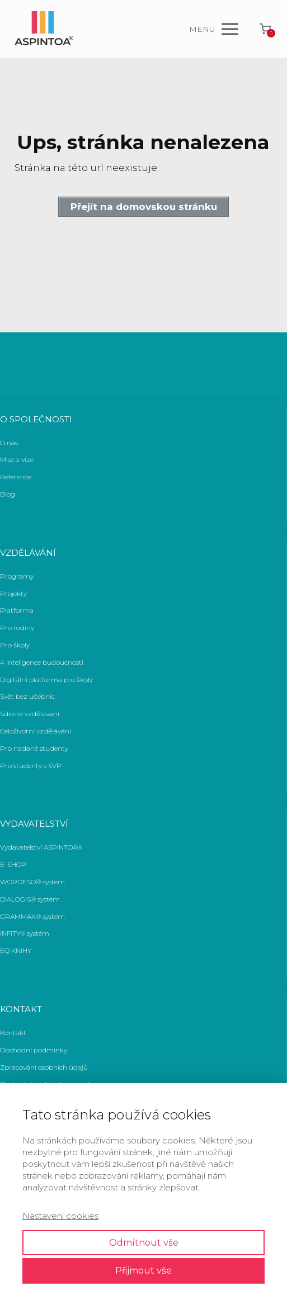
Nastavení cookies (60, 1215)
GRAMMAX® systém (32, 916)
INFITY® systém (24, 933)
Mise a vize (17, 459)
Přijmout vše (143, 1270)
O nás (9, 442)
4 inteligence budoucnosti (41, 662)
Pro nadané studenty (34, 748)
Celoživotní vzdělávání (35, 731)
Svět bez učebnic (27, 696)
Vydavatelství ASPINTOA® (41, 847)
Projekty (13, 593)
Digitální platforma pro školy (46, 679)
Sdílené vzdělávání (29, 713)
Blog (7, 494)
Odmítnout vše (143, 1242)
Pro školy (15, 645)
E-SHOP (13, 864)
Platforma (17, 610)
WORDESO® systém (32, 882)
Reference (15, 477)
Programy (17, 576)
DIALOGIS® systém (30, 899)
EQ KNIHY (15, 950)
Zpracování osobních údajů (44, 1067)
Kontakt (13, 1032)
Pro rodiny (17, 627)
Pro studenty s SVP (31, 765)
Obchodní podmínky (33, 1050)
